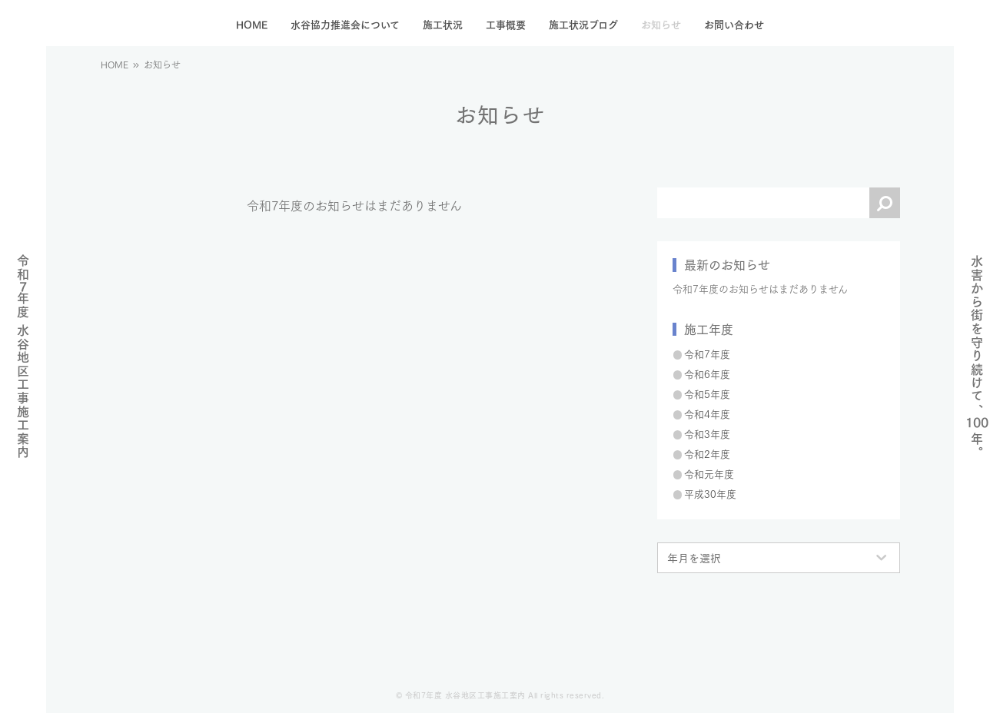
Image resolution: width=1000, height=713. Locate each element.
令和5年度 (707, 393)
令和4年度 (707, 413)
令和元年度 (709, 473)
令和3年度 (707, 433)
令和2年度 (707, 453)
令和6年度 (707, 373)
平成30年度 (710, 493)
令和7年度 (707, 353)
